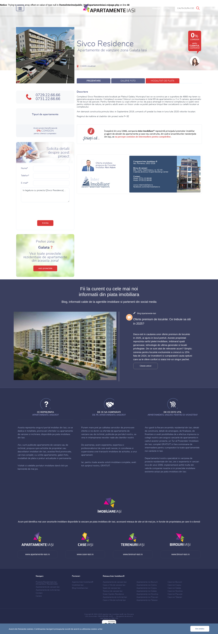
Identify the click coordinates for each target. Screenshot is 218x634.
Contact (39, 593)
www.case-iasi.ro (85, 554)
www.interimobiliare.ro (143, 185)
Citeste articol (145, 366)
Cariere (39, 596)
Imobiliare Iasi (78, 585)
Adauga (160, 8)
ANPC (111, 616)
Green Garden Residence (113, 594)
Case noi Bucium (175, 582)
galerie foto (128, 81)
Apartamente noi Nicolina (147, 594)
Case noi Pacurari (175, 594)
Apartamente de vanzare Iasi (48, 587)
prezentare (94, 81)
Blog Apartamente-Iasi (146, 313)
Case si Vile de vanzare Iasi (114, 585)
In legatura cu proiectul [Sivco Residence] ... (45, 195)
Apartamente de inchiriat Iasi (48, 590)
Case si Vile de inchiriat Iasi (114, 600)
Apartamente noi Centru (146, 585)
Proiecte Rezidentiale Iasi (47, 583)
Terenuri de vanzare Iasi (113, 591)
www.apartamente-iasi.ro (37, 554)
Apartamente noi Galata (146, 591)
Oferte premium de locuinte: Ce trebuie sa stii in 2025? (162, 321)
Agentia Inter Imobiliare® (82, 582)
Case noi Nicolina (175, 591)
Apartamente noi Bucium (147, 582)
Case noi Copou (174, 585)
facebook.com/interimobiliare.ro (146, 187)
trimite (45, 223)
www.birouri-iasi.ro (180, 554)
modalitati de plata (162, 81)
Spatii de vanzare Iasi (111, 588)
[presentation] (45, 210)
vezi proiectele (45, 268)
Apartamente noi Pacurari (147, 597)
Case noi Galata (174, 588)
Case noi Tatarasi (175, 597)
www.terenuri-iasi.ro (133, 554)
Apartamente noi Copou (146, 588)
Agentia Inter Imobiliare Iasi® (112, 614)
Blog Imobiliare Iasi (80, 588)
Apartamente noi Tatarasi (147, 600)
